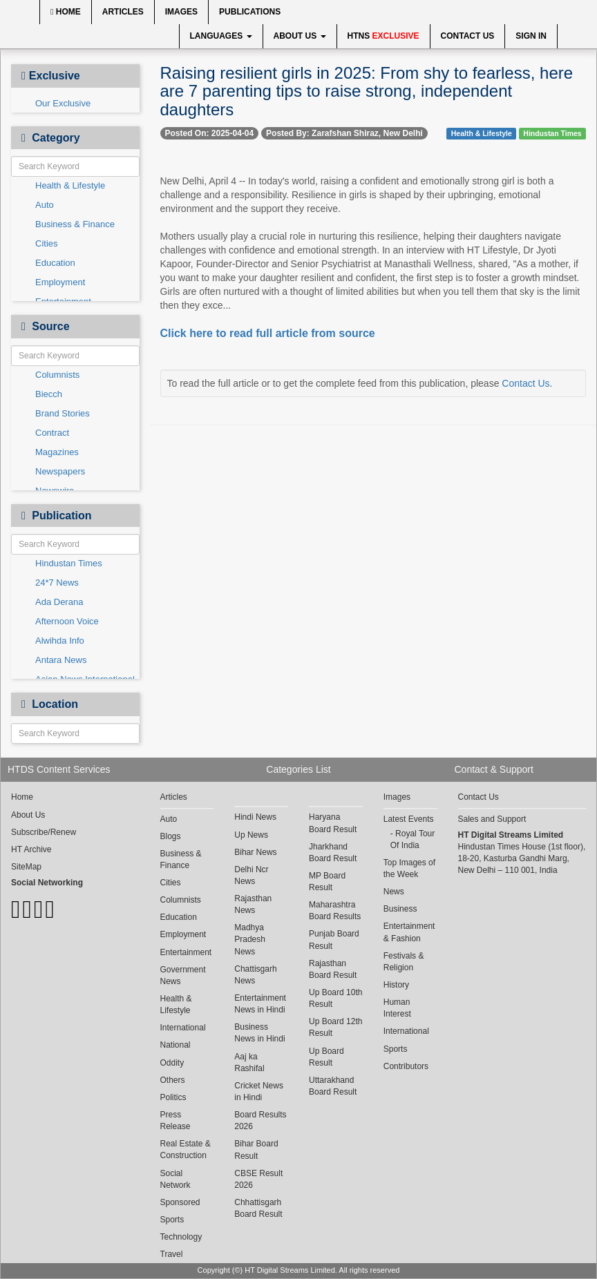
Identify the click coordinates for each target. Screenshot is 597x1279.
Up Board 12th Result (335, 1027)
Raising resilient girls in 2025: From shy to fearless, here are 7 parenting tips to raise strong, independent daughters (367, 91)
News (393, 891)
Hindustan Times (68, 563)
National (175, 1045)
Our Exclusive (63, 103)
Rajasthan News (253, 904)
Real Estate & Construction (185, 1149)
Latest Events (408, 819)
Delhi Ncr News (251, 875)
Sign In (531, 36)
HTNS (383, 36)
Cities (46, 243)
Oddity (172, 1063)
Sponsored (180, 1202)
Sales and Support (492, 819)
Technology (181, 1237)
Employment (60, 282)
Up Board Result (326, 1057)
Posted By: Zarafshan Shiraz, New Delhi (344, 133)
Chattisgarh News (255, 974)
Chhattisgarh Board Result (258, 1208)
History (396, 985)
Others (172, 1080)
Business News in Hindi (259, 1033)
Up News (251, 835)
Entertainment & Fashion (409, 932)
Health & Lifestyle (70, 185)
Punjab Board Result (334, 939)
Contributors (405, 1066)
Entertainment (186, 952)
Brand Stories (62, 413)
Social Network (175, 1179)
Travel (171, 1254)
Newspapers (60, 471)
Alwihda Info (59, 640)
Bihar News (255, 852)
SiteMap (26, 867)
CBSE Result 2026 (258, 1179)
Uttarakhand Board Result (333, 1086)
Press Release (175, 1120)
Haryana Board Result (333, 823)
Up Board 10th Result (335, 998)
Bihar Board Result (256, 1149)
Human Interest (397, 1008)
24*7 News (57, 582)
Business (400, 909)
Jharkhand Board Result (333, 852)
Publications (250, 12)
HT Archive (31, 849)
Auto (44, 205)
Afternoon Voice (67, 621)
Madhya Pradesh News (249, 939)
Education (55, 263)
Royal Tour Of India (412, 839)
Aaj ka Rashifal (249, 1062)
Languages (221, 36)
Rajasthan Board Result (333, 969)
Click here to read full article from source (267, 333)
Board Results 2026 (260, 1120)
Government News (183, 975)
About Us (300, 36)
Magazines (57, 452)
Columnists (57, 374)
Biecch (48, 394)
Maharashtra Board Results (335, 910)
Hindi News (255, 817)
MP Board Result (327, 881)
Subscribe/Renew (43, 832)
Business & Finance (75, 224)
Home (65, 12)
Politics (173, 1097)
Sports (172, 1219)
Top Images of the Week (409, 868)
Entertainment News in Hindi (260, 1003)
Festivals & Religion (403, 961)
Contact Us (468, 36)
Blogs (170, 836)
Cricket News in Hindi (258, 1091)
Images (181, 12)
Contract (52, 432)
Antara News (60, 660)
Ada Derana (59, 602)
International (183, 1027)
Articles (123, 12)
